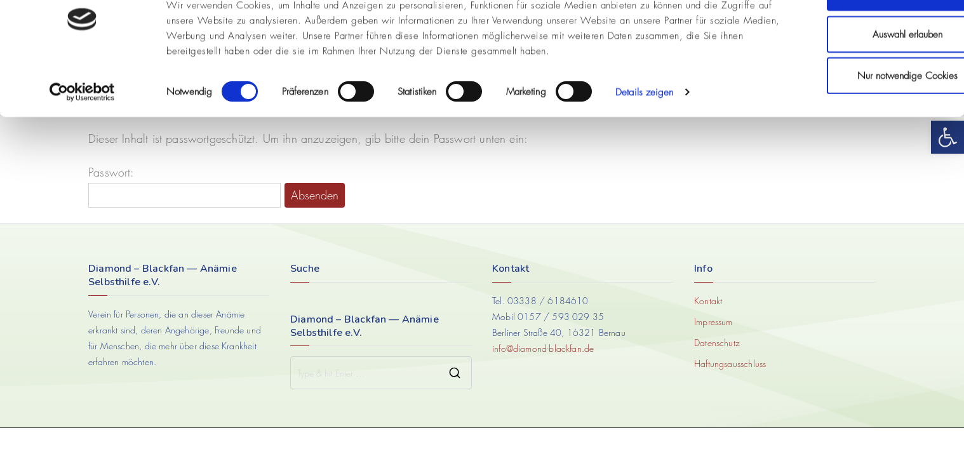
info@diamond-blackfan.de (543, 348)
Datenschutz (717, 343)
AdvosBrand (509, 451)
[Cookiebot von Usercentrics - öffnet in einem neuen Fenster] (82, 133)
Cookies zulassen (858, 33)
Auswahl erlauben (858, 75)
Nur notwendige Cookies (858, 116)
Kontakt (708, 301)
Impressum (713, 322)
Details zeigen (644, 133)
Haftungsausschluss (730, 364)
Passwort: (184, 186)
